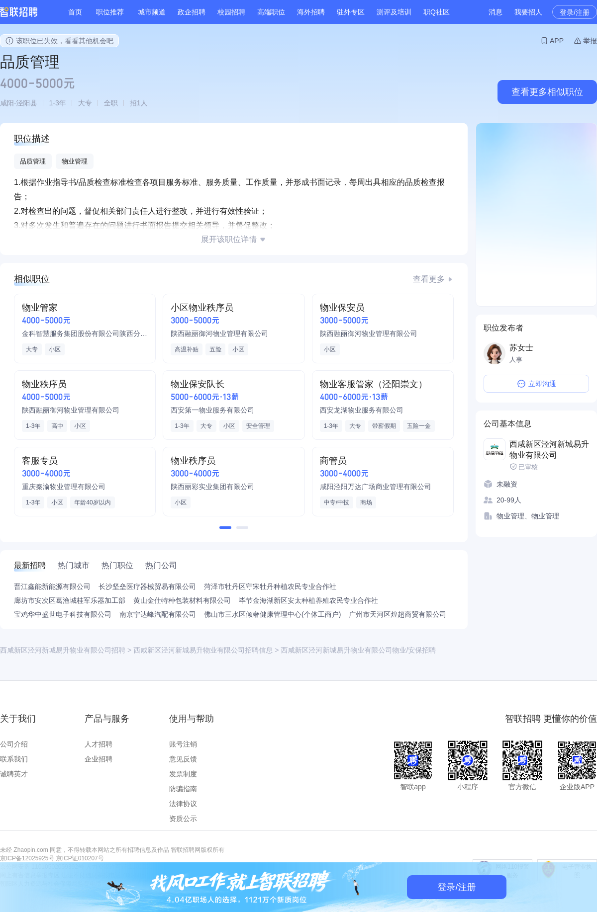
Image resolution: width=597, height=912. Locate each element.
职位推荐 (110, 12)
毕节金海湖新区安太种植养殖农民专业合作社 (308, 600)
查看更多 (429, 279)
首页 (75, 12)
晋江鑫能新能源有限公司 (52, 586)
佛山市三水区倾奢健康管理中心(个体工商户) (272, 614)
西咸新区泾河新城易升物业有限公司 (549, 449)
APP (557, 41)
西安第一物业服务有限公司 (212, 410)
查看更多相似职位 (547, 92)
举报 (590, 41)
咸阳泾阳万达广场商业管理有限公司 (375, 487)
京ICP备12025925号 (27, 858)
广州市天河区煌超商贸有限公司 (397, 614)
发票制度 (183, 774)
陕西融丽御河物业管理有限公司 (219, 333)
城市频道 (152, 12)
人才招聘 (98, 744)
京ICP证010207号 (80, 858)
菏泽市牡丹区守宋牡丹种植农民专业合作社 (270, 586)
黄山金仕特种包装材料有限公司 (182, 600)
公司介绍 (14, 744)
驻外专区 (351, 12)
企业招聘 (98, 759)
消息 (495, 12)
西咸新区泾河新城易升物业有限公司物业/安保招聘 (358, 650)
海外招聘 (311, 12)
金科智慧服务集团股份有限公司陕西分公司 (85, 333)
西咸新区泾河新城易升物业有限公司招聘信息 (203, 650)
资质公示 (183, 819)
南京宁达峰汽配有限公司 (157, 614)
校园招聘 (231, 12)
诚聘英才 (14, 774)
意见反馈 (183, 759)
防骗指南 (183, 789)
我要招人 (528, 12)
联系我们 (14, 759)
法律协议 (183, 804)
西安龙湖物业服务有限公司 (361, 410)
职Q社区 (436, 12)
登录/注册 (575, 12)
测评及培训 (394, 12)
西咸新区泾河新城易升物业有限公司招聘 (62, 650)
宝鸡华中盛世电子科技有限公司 (62, 614)
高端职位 (271, 12)
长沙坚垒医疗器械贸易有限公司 (147, 586)
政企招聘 (191, 12)
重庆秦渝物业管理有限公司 (63, 487)
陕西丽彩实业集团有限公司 (212, 487)
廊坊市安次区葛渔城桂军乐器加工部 (69, 600)
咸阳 (7, 103)
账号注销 (183, 744)
